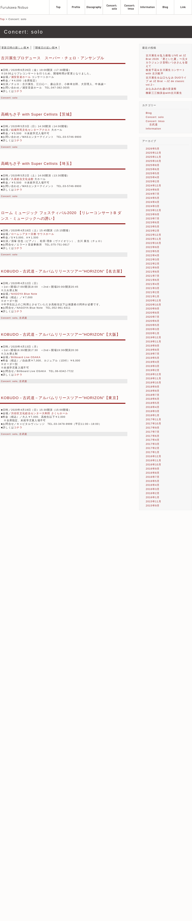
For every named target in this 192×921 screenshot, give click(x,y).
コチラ (18, 91)
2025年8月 (153, 165)
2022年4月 (153, 255)
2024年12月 (153, 185)
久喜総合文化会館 (22, 179)
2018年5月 (153, 402)
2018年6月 (153, 398)
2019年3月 (153, 366)
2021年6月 (153, 279)
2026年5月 (153, 148)
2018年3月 (153, 411)
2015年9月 (153, 505)
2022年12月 (153, 234)
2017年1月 (153, 452)
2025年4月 (153, 177)
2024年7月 (153, 193)
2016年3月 (153, 489)
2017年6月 (153, 435)
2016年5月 (153, 481)
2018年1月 (153, 415)
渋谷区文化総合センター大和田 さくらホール (39, 413)
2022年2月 (153, 263)
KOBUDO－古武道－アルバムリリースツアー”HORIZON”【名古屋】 (62, 271)
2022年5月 (153, 251)
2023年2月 (153, 230)
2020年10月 (153, 304)
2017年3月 (153, 443)
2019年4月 (153, 361)
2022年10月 (153, 243)
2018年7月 (153, 394)
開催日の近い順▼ (46, 47)
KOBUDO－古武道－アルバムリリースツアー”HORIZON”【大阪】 (60, 334)
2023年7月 (153, 218)
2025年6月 (153, 169)
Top (2, 19)
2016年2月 (153, 493)
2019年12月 (153, 337)
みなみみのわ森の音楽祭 (161, 88)
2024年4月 (153, 202)
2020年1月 (153, 333)
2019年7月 (153, 353)
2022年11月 (153, 238)
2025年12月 (153, 152)
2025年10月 (153, 161)
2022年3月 (153, 259)
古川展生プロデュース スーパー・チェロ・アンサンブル (52, 58)
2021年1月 (153, 296)
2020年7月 (153, 316)
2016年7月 (153, 476)
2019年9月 (153, 345)
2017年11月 (153, 419)
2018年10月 (153, 382)
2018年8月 (153, 390)
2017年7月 (153, 431)
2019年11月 (153, 341)
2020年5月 (153, 325)
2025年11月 (153, 156)
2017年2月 (153, 448)
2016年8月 (153, 472)
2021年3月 (153, 288)
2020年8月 (153, 312)
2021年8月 (153, 271)
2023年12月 (153, 210)
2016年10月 (153, 464)
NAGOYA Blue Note (24, 293)
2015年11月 (153, 501)
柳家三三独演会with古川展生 (164, 92)
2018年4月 (153, 407)
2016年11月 (153, 460)
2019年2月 (153, 370)
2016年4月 (153, 484)
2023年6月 (153, 222)
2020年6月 (153, 320)
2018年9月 (153, 386)
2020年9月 (153, 308)
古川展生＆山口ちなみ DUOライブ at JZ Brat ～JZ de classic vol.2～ (166, 81)
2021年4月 (153, 284)
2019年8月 (153, 349)
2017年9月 (153, 427)
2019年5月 (153, 357)
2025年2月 (153, 181)
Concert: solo (9, 98)
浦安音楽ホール (21, 77)
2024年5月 (153, 197)
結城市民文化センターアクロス (30, 129)
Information (153, 128)
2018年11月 (153, 378)
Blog (149, 112)
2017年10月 (153, 423)
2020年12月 (153, 300)
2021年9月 (153, 267)
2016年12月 (153, 456)
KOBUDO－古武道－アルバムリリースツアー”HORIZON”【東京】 (60, 398)
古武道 (23, 318)
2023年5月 (153, 226)
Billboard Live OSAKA (26, 357)
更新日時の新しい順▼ (15, 47)
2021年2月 (153, 292)
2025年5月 (153, 173)
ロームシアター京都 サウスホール (32, 234)
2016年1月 (153, 497)
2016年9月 (153, 468)
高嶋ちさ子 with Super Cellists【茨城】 (37, 114)
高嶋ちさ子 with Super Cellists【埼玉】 (37, 163)
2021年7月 (153, 275)
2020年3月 (153, 329)
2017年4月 (153, 439)
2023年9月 (153, 214)
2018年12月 (153, 374)
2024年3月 (153, 206)
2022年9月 (153, 247)
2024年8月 (153, 189)
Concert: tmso (155, 121)
